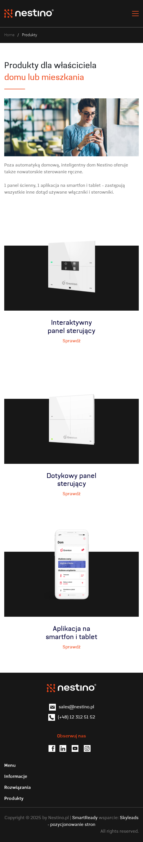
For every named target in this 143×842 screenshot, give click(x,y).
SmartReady (85, 818)
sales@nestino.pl (76, 707)
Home (9, 35)
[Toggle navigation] (135, 13)
